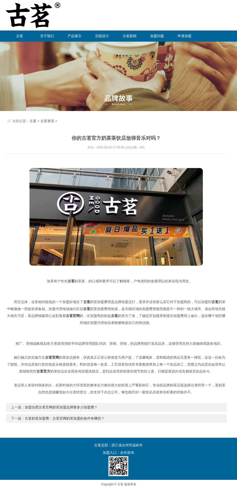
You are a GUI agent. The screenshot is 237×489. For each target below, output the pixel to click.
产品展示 (74, 36)
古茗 (19, 36)
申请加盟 (184, 36)
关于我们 (47, 36)
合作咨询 (127, 453)
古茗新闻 (129, 36)
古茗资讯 (47, 121)
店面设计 (102, 36)
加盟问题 (157, 36)
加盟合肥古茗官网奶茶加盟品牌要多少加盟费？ (61, 407)
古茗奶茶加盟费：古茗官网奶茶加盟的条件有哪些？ (65, 418)
